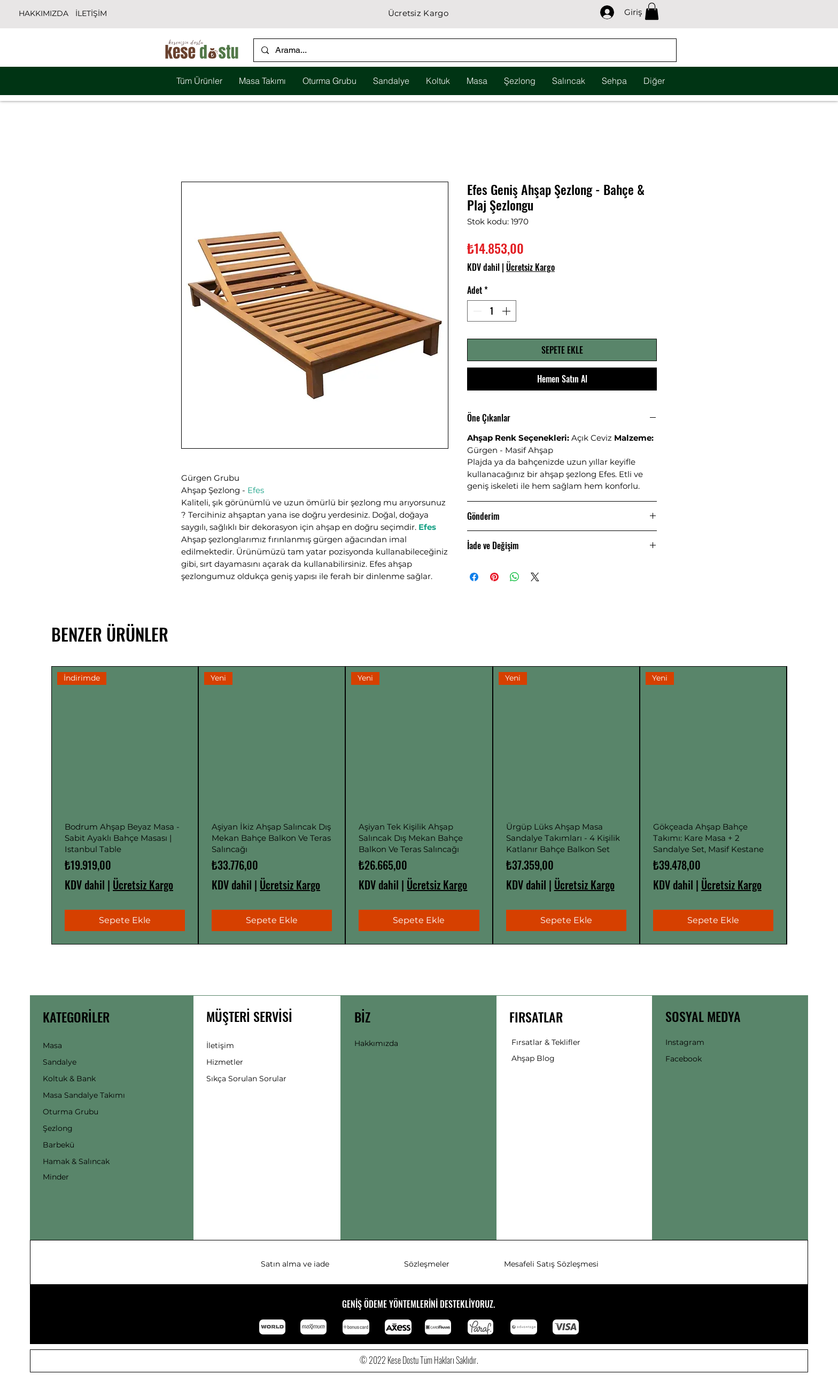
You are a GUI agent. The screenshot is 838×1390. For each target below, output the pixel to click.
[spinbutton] (492, 311)
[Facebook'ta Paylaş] (474, 577)
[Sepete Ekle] (125, 920)
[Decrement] (476, 311)
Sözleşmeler (426, 1264)
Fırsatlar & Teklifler (545, 1042)
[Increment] (507, 311)
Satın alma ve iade (295, 1264)
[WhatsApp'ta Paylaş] (514, 577)
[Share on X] (535, 577)
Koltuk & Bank (69, 1078)
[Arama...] (464, 50)
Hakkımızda (376, 1043)
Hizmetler (224, 1062)
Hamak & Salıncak (76, 1161)
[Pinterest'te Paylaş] (494, 577)
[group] (419, 805)
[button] (652, 11)
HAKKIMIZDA (43, 13)
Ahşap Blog (533, 1058)
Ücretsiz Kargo (530, 267)
